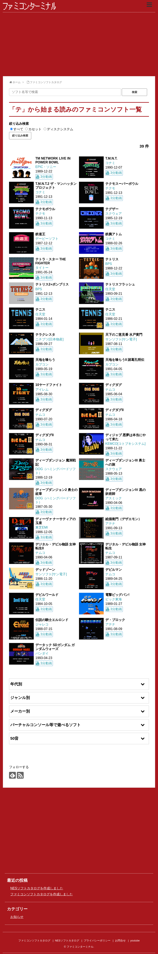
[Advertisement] (79, 44)
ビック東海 (113, 599)
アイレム (42, 389)
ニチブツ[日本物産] (49, 339)
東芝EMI (41, 527)
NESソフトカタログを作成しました (36, 888)
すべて (18, 129)
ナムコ (110, 389)
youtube (135, 940)
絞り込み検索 (19, 123)
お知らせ (16, 917)
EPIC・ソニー (45, 167)
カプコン (42, 364)
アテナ (110, 523)
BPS (108, 264)
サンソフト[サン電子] (121, 339)
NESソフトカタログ (67, 940)
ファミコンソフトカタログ (34, 940)
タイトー (42, 267)
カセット (35, 129)
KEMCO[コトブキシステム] (125, 443)
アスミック (113, 498)
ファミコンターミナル (29, 6)
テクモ (110, 188)
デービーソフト (46, 238)
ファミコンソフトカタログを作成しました (41, 894)
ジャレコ (42, 624)
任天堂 (110, 289)
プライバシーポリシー (97, 940)
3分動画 (46, 176)
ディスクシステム (60, 129)
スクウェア (113, 213)
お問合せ (120, 940)
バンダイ (42, 653)
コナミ (110, 163)
